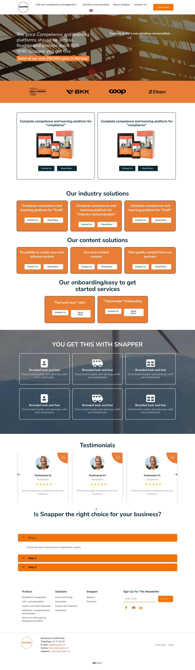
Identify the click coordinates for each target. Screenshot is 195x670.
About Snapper (121, 4)
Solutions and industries (96, 4)
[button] (93, 509)
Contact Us (140, 4)
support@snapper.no (60, 651)
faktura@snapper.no (58, 648)
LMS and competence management (57, 4)
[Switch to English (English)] (97, 663)
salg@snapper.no (56, 644)
